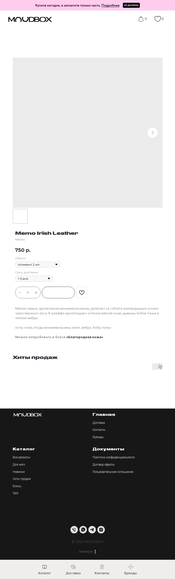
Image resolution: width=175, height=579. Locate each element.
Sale (15, 493)
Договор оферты (104, 464)
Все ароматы (21, 457)
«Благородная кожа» (84, 337)
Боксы (17, 486)
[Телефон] (74, 529)
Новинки (19, 472)
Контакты (99, 430)
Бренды (98, 437)
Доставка (99, 423)
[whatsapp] (83, 529)
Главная (104, 414)
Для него (19, 464)
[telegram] (92, 529)
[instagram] (101, 529)
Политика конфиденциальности (114, 457)
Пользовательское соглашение (113, 472)
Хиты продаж (22, 479)
